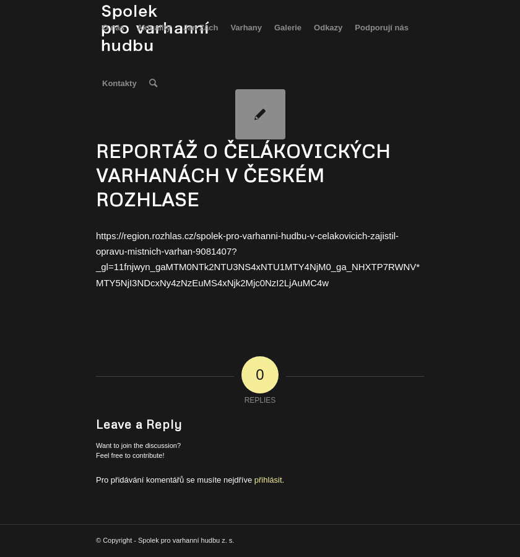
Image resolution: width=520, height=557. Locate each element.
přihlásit (268, 480)
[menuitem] (113, 28)
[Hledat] (153, 84)
